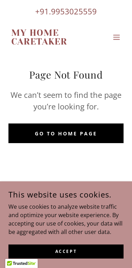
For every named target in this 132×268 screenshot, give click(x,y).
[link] (48, 42)
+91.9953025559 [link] (66, 11)
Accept (66, 251)
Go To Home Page (66, 133)
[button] (116, 37)
